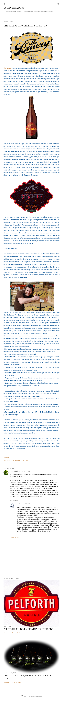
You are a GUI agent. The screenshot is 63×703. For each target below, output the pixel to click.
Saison (23, 460)
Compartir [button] (7, 457)
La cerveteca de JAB (14, 8)
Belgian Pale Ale (15, 460)
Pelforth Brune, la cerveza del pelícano (29, 629)
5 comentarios (16, 633)
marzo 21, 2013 (25, 471)
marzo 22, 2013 (25, 504)
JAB (18, 504)
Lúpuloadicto (15, 471)
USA (27, 460)
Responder (14, 537)
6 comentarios (16, 682)
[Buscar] (58, 3)
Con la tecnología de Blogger (31, 696)
